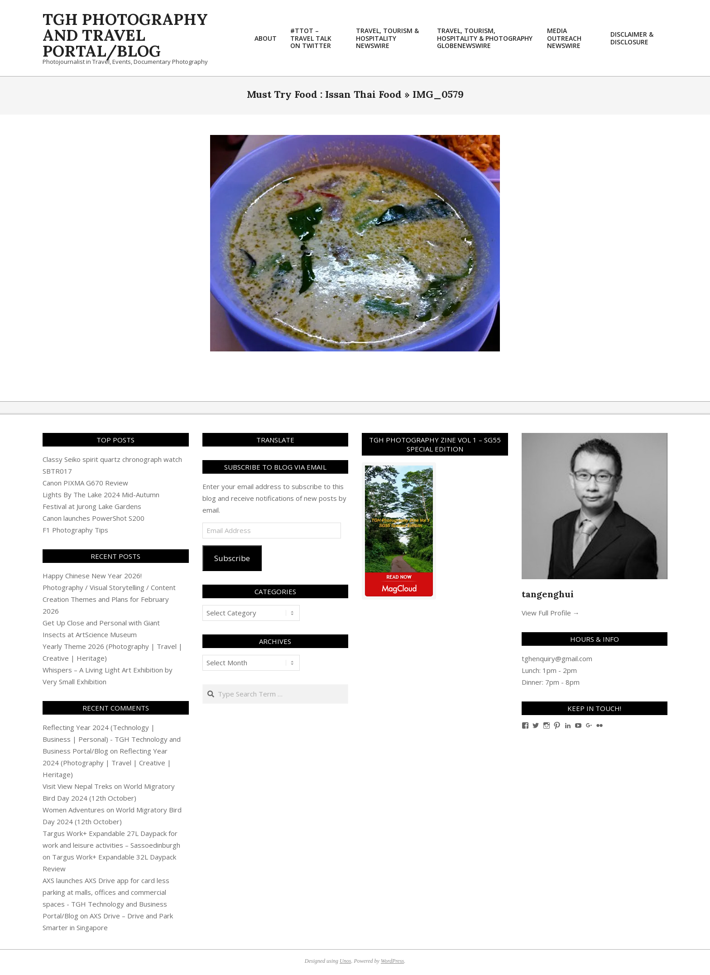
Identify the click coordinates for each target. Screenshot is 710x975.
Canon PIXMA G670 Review (85, 482)
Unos (345, 961)
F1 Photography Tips (75, 529)
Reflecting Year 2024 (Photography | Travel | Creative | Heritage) (107, 762)
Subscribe (232, 558)
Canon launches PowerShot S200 (93, 518)
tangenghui (548, 594)
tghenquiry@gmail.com (557, 658)
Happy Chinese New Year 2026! (92, 575)
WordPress (392, 961)
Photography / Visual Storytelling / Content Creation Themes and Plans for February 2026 (109, 599)
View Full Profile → (551, 612)
